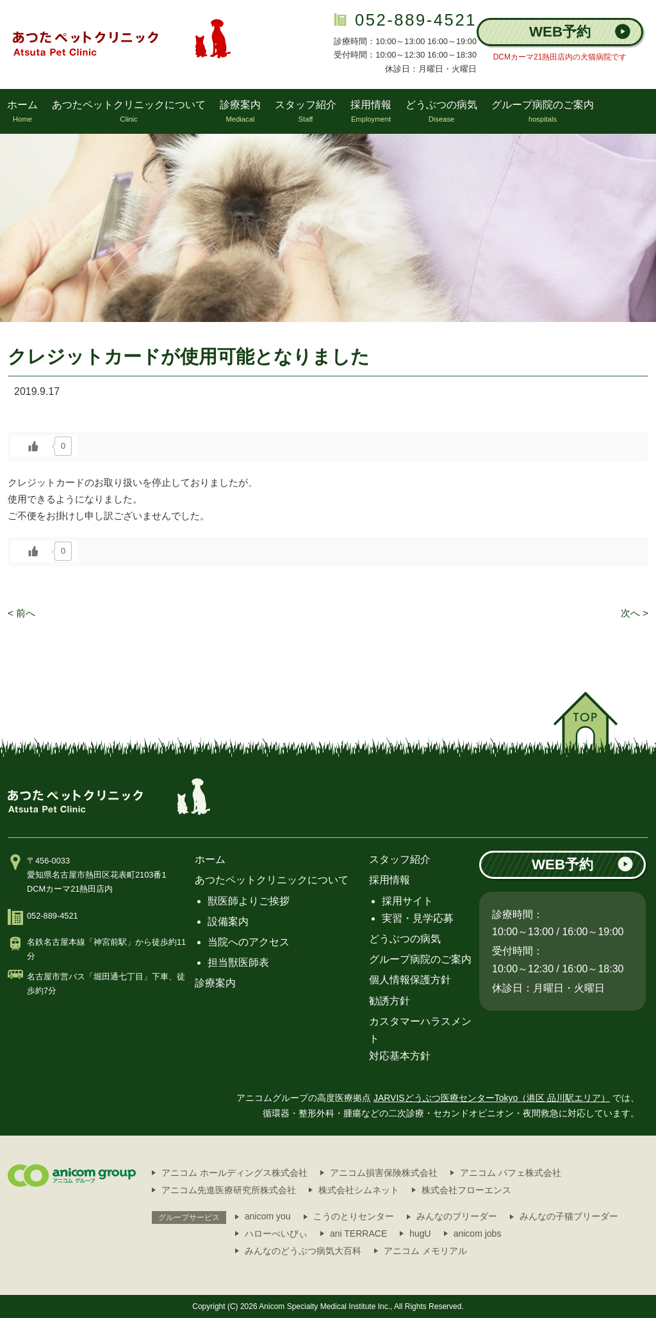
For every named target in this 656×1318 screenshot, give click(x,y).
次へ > (634, 612)
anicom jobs (478, 1233)
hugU (419, 1233)
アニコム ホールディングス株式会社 (234, 1173)
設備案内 (228, 921)
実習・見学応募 (418, 918)
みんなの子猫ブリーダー (569, 1216)
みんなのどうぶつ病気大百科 (303, 1251)
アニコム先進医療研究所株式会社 (228, 1190)
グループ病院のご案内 (420, 959)
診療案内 (215, 982)
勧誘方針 (389, 1000)
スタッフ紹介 (399, 859)
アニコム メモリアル (425, 1251)
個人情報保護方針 (410, 979)
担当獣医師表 (238, 962)
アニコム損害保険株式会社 (384, 1173)
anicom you (268, 1216)
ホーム (210, 859)
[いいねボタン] (33, 446)
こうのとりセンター (353, 1216)
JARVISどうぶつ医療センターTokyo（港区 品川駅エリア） (491, 1098)
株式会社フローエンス (466, 1190)
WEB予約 (579, 32)
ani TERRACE (358, 1233)
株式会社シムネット (358, 1190)
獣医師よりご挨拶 (249, 901)
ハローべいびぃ (276, 1233)
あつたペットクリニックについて (271, 879)
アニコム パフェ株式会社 (510, 1173)
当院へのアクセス (249, 941)
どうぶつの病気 (405, 938)
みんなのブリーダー (456, 1216)
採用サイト (407, 901)
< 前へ (21, 612)
